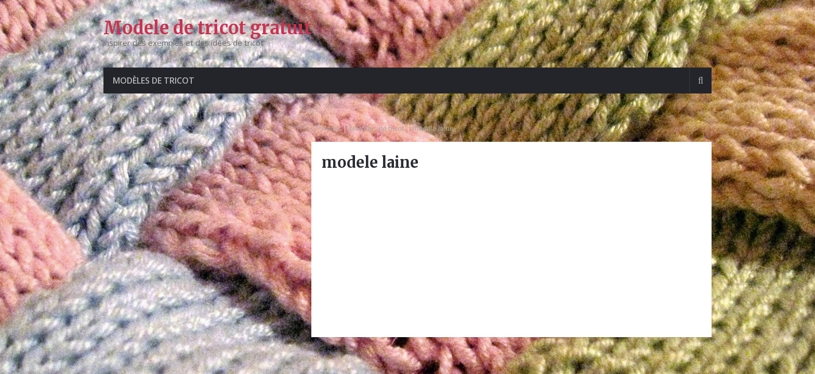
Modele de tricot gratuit (207, 28)
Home (331, 128)
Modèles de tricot (153, 80)
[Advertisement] (511, 254)
